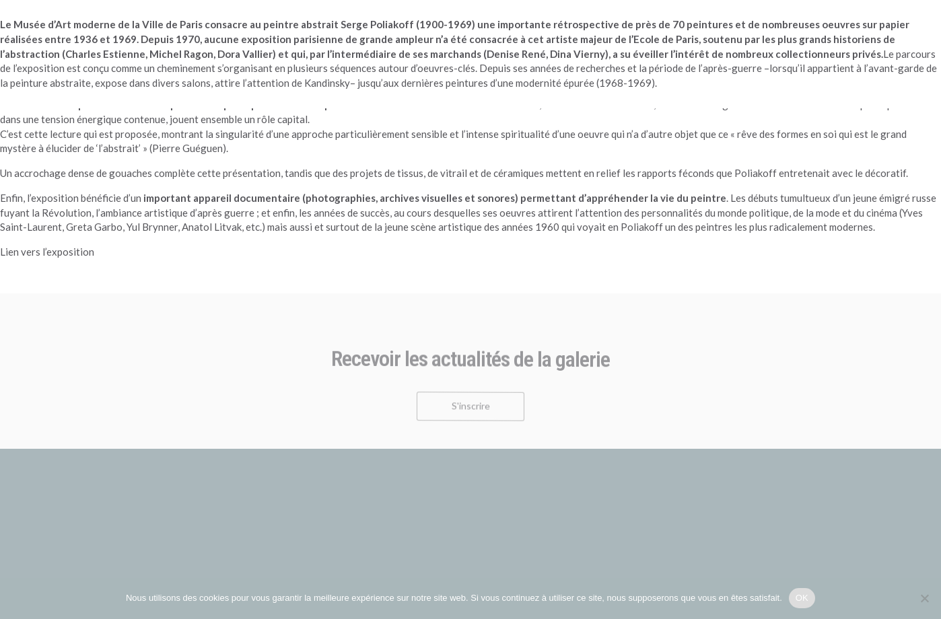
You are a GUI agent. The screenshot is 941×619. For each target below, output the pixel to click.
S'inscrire (471, 411)
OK (802, 598)
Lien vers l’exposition (47, 252)
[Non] (924, 598)
